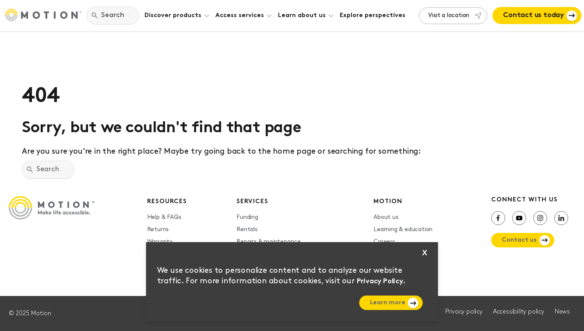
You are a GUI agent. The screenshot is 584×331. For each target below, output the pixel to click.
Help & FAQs (164, 217)
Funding (247, 217)
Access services (239, 15)
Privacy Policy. (381, 281)
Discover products (172, 15)
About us (385, 217)
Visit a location (448, 15)
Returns (158, 229)
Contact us (519, 240)
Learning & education (403, 229)
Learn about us (302, 15)
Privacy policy (463, 312)
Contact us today (533, 15)
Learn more (387, 302)
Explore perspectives (372, 15)
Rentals (246, 229)
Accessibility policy (518, 312)
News (562, 312)
